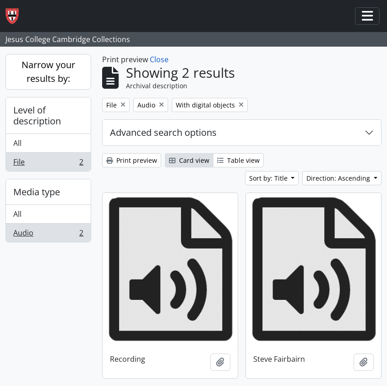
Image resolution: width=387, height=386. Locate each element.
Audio (48, 234)
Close (159, 59)
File (48, 163)
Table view (238, 160)
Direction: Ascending (339, 178)
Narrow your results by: (48, 72)
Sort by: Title (269, 178)
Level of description (37, 115)
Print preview (131, 160)
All (17, 143)
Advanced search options (163, 132)
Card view (189, 160)
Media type (36, 192)
